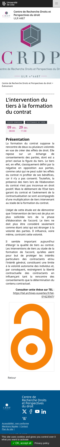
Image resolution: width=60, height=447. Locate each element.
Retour (12, 377)
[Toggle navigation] (56, 3)
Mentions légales (10, 426)
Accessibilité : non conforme (15, 423)
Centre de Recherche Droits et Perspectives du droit (26, 83)
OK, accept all (22, 443)
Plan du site (7, 429)
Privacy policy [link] (42, 443)
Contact (24, 426)
